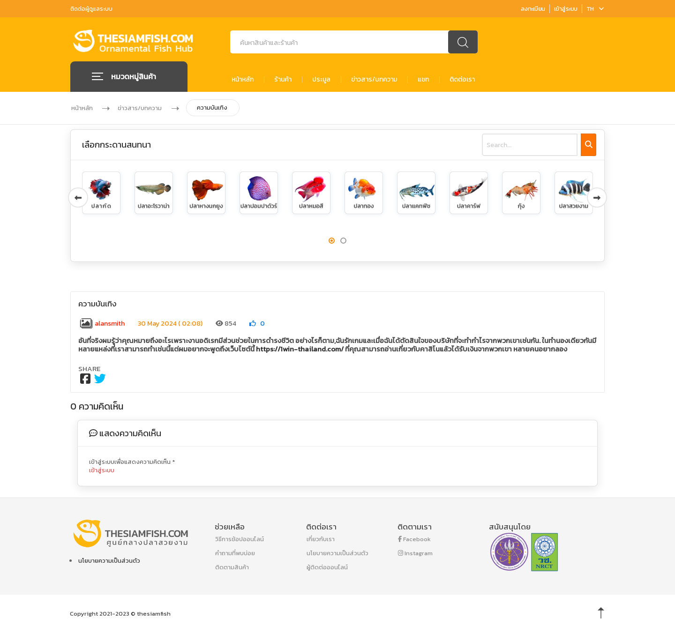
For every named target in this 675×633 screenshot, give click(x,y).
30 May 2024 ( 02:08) (170, 323)
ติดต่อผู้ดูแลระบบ (91, 9)
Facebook (414, 539)
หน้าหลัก (243, 79)
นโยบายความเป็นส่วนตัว (109, 560)
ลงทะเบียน (533, 8)
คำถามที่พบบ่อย (235, 553)
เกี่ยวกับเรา (321, 539)
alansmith (102, 323)
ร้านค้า (283, 79)
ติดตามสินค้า (232, 567)
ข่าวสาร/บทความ (374, 79)
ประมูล (321, 79)
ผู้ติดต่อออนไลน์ (327, 567)
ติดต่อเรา (462, 79)
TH (595, 8)
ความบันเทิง (212, 107)
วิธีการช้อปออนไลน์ (239, 539)
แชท (423, 79)
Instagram (415, 553)
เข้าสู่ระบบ (566, 8)
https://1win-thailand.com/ (300, 348)
